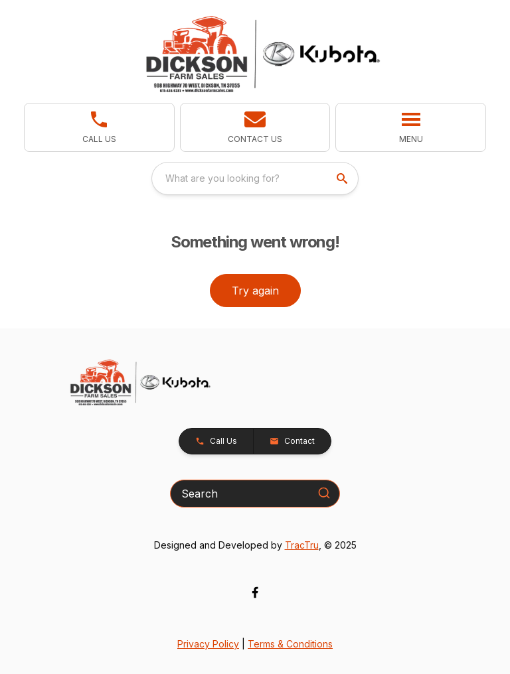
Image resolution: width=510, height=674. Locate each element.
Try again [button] (255, 290)
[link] (99, 127)
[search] (343, 178)
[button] (255, 127)
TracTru (302, 545)
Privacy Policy (208, 643)
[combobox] (255, 178)
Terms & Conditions (290, 643)
